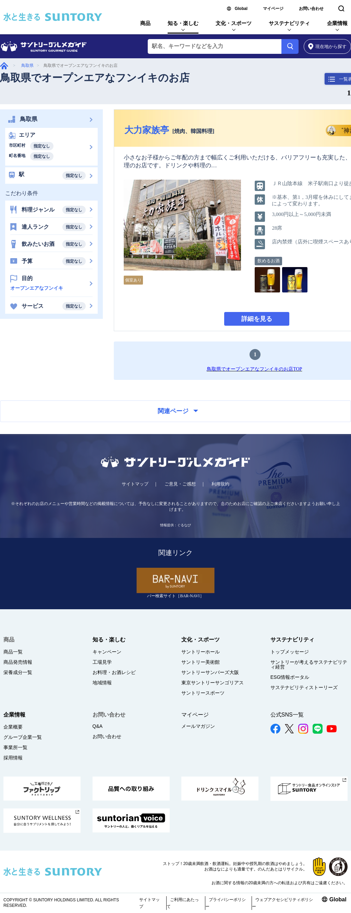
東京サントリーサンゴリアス (212, 682)
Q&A (98, 726)
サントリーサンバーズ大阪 (210, 672)
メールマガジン (198, 726)
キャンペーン (107, 651)
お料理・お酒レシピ (114, 672)
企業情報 (337, 23)
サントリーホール (200, 651)
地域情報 (102, 682)
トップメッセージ (289, 651)
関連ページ (178, 411)
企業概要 (13, 727)
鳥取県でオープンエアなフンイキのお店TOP (254, 369)
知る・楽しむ (183, 23)
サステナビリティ (289, 23)
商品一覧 (13, 651)
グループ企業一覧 (22, 737)
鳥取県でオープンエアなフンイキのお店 (95, 77)
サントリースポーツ (203, 693)
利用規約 (220, 483)
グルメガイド (4, 65)
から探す (327, 46)
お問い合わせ (311, 8)
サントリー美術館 (200, 662)
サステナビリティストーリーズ (304, 687)
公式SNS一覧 (287, 715)
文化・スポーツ (234, 23)
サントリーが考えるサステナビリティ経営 (308, 664)
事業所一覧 (15, 747)
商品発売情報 (17, 662)
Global (241, 8)
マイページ (273, 8)
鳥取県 (27, 65)
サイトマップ (135, 483)
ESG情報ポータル (290, 677)
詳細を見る (256, 318)
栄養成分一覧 (17, 672)
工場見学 (102, 662)
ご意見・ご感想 (180, 483)
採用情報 (13, 757)
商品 (145, 23)
